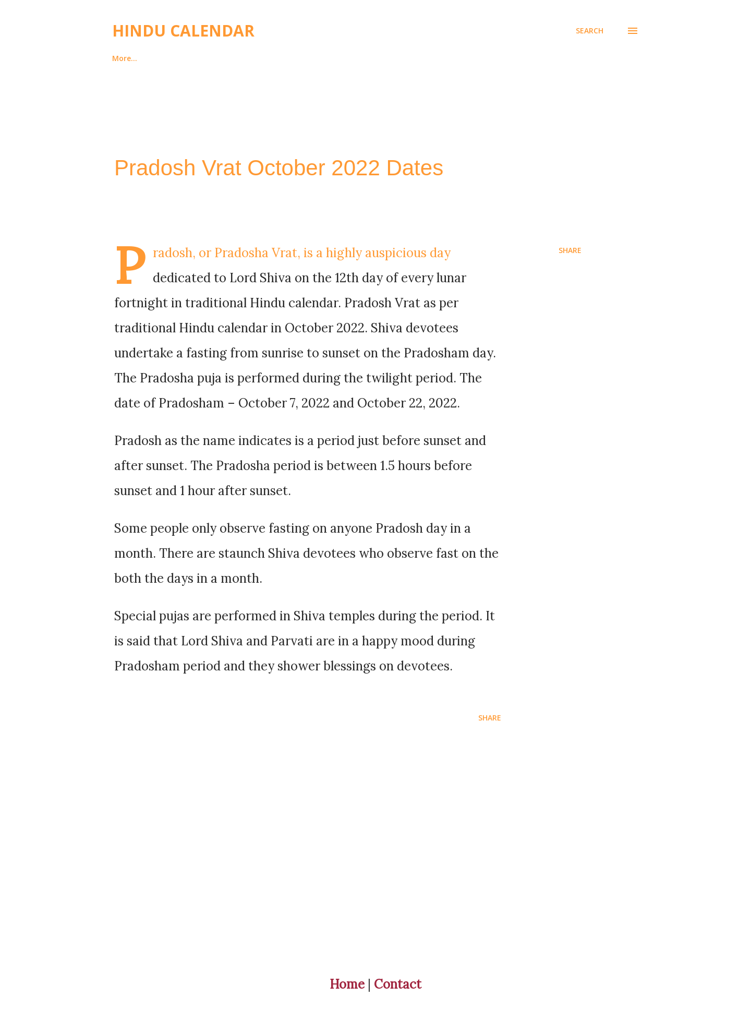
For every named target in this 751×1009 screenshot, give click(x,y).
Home (123, 58)
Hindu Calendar (183, 30)
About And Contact (200, 58)
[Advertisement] (354, 855)
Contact (397, 984)
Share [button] (570, 250)
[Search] (589, 31)
